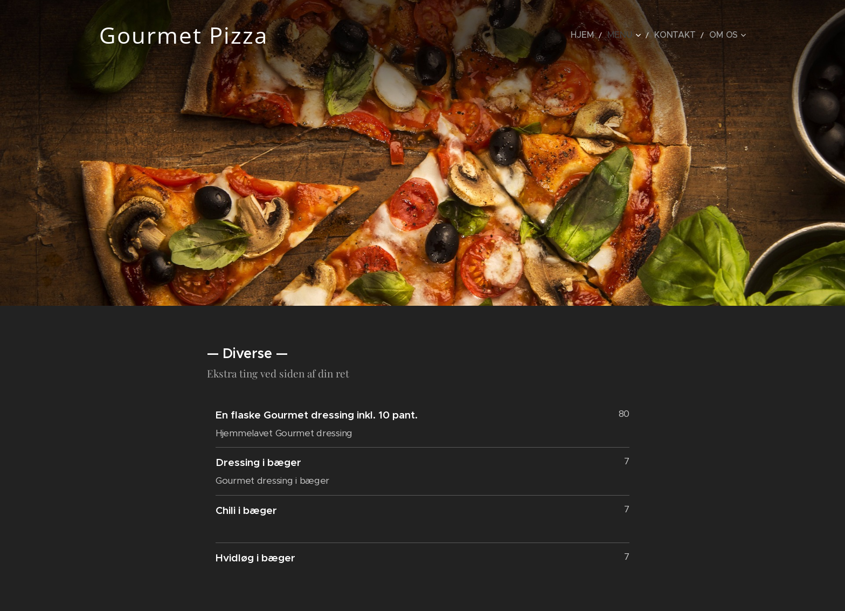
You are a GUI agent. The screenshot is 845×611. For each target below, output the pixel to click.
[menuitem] (602, 35)
